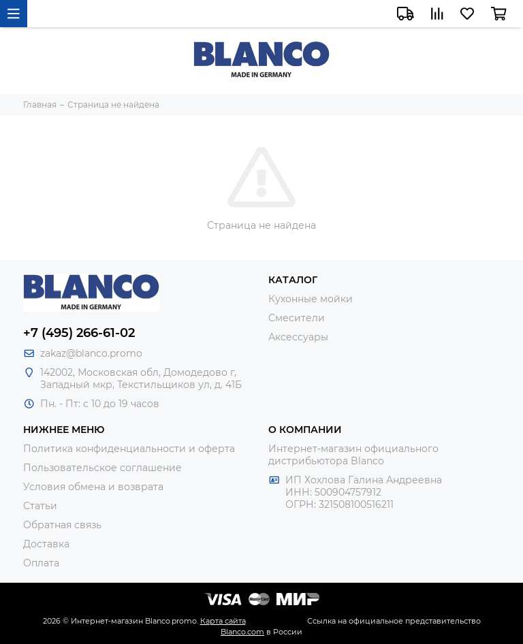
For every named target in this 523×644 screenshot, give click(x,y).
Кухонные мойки (310, 299)
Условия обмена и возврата (93, 487)
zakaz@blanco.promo (91, 353)
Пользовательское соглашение (102, 468)
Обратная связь (62, 525)
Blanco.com (242, 632)
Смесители (296, 318)
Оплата (41, 563)
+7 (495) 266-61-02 (79, 332)
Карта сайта (223, 621)
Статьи (40, 506)
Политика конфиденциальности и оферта (129, 448)
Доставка (46, 544)
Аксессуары (298, 337)
